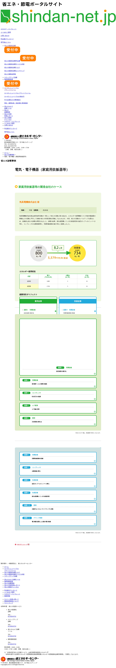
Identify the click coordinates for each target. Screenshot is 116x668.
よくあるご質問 (6, 32)
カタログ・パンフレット (9, 29)
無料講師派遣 (8, 581)
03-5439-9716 (12, 644)
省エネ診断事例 (9, 154)
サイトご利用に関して (11, 599)
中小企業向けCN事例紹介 (12, 100)
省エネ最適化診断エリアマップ (14, 71)
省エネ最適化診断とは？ (12, 67)
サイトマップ (8, 603)
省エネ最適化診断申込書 (20, 61)
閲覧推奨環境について (11, 601)
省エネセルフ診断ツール (12, 579)
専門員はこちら (6, 42)
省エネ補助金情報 (10, 74)
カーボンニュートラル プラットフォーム (17, 93)
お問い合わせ (5, 35)
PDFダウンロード (22, 544)
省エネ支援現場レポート (12, 585)
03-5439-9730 (12, 636)
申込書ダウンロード (7, 39)
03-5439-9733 (12, 626)
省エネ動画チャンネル (11, 587)
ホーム (6, 153)
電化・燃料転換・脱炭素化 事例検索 (16, 103)
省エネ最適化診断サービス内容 (14, 64)
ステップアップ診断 (10, 77)
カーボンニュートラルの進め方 (14, 96)
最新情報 (7, 596)
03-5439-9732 (12, 616)
